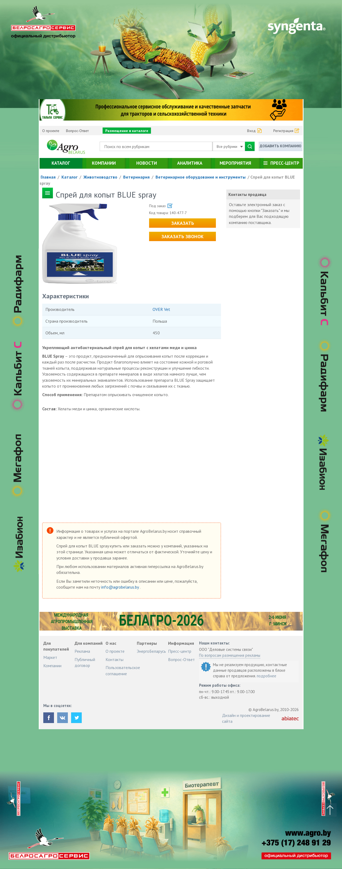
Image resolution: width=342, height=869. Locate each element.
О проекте (50, 130)
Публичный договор (85, 662)
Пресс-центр (284, 163)
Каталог (61, 163)
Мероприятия (235, 163)
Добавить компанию (280, 146)
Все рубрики (230, 146)
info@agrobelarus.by (120, 587)
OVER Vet (161, 309)
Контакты (114, 659)
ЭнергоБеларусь (151, 651)
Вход (251, 130)
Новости (146, 163)
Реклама (82, 651)
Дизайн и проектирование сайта (246, 718)
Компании (104, 163)
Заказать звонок (182, 236)
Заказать (182, 223)
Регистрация (283, 130)
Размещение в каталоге (126, 130)
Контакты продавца (247, 194)
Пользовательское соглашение (123, 670)
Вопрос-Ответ (77, 130)
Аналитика (189, 163)
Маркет (50, 657)
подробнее (266, 675)
